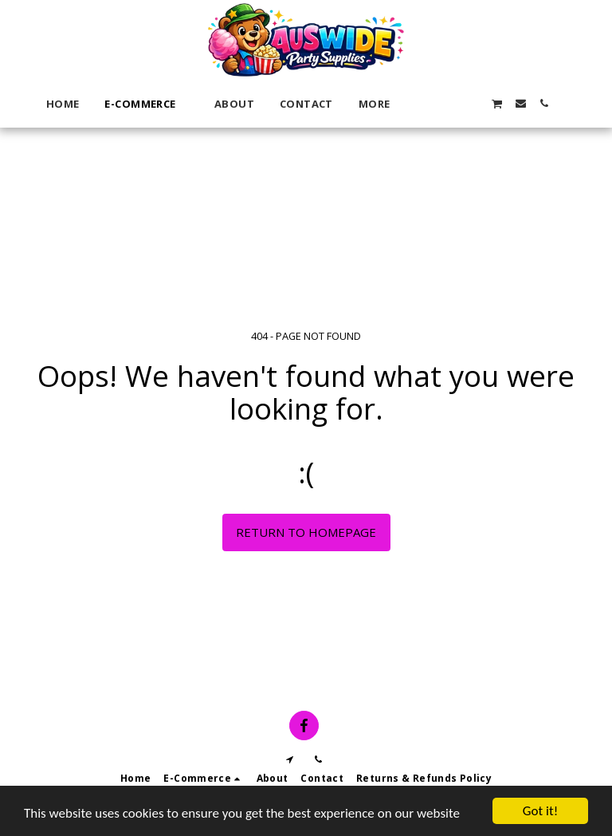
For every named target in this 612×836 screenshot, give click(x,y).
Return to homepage (306, 532)
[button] (427, 103)
